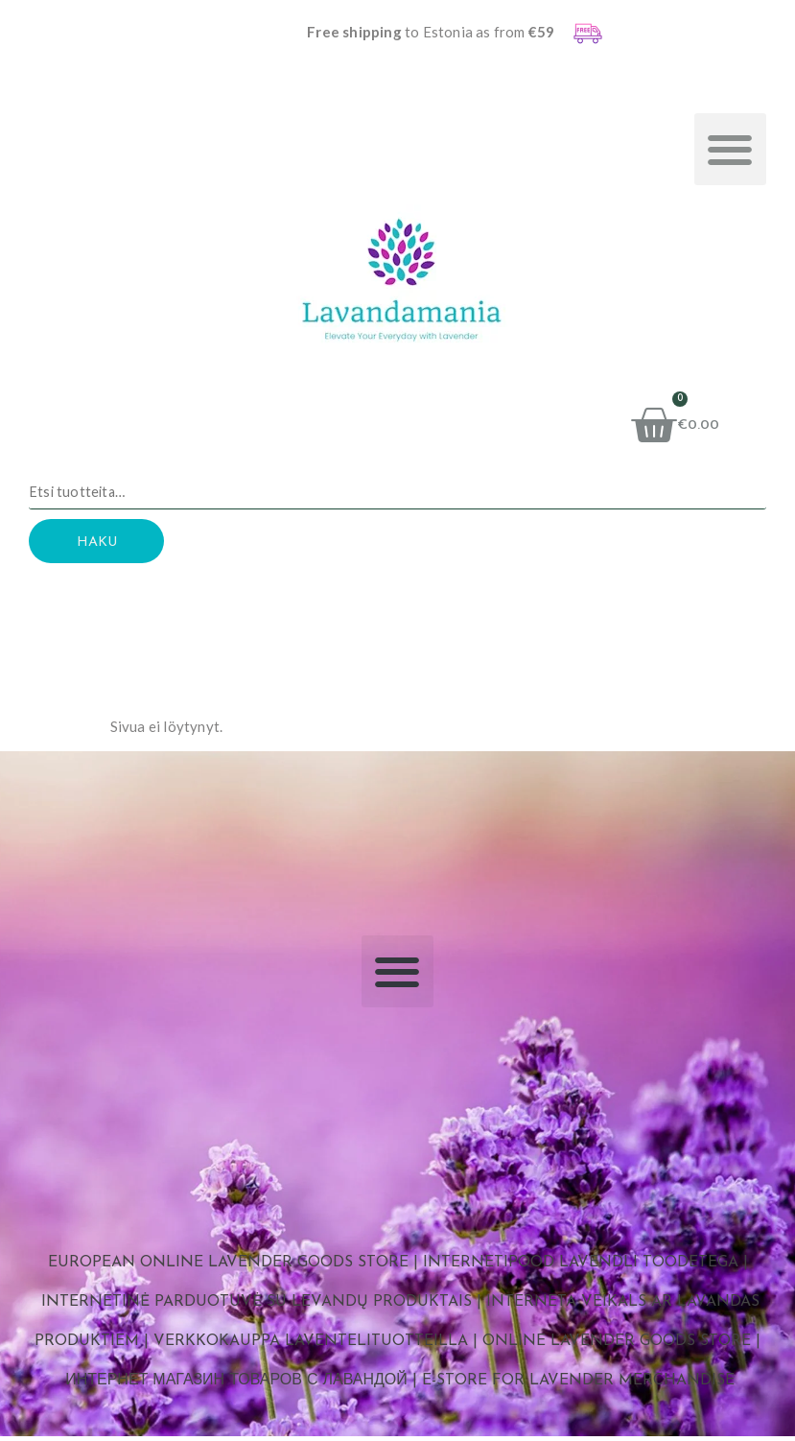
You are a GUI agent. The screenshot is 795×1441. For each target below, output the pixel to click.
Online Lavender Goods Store (616, 1347)
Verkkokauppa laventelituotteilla (310, 1347)
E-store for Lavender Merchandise (578, 1385)
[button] (730, 149)
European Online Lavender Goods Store (228, 1268)
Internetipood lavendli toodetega (580, 1268)
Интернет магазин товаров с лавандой (236, 1385)
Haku (109, 546)
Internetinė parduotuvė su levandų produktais (256, 1307)
